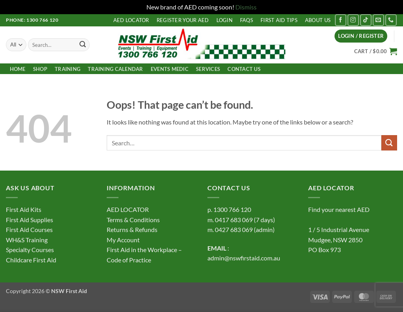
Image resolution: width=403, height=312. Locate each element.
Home (18, 69)
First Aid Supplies (29, 219)
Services (208, 69)
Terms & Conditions (133, 219)
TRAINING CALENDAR (115, 69)
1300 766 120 (232, 209)
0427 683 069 (234, 229)
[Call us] (391, 20)
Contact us (244, 69)
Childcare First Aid (31, 260)
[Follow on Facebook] (340, 20)
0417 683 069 (234, 219)
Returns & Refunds (132, 229)
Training (67, 69)
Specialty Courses (30, 249)
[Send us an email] (378, 20)
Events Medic (170, 69)
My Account (123, 239)
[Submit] (82, 45)
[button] (361, 36)
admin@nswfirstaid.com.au (243, 258)
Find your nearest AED (339, 209)
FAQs (246, 20)
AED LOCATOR (131, 20)
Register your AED (183, 20)
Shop (40, 69)
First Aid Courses (29, 229)
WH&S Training (27, 239)
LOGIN (224, 20)
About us (318, 20)
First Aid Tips (279, 20)
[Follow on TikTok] (366, 20)
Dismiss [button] (246, 7)
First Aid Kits (23, 209)
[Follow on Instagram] (353, 20)
